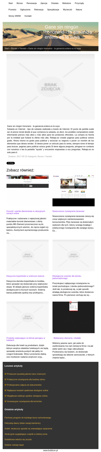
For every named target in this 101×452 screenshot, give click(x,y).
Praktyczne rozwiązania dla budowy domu (26, 379)
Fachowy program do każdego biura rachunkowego (28, 418)
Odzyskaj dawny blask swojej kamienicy (23, 423)
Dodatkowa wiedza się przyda (18, 439)
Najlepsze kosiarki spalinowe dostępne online (27, 390)
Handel (23, 48)
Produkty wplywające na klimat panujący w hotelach (26, 339)
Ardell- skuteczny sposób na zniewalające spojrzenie (28, 429)
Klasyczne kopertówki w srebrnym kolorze (25, 276)
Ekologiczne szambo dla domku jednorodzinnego (66, 277)
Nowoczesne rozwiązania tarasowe (68, 211)
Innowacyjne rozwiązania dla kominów (24, 401)
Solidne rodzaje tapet (14, 445)
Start (7, 48)
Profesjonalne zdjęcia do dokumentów (24, 385)
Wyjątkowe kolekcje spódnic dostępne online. (27, 396)
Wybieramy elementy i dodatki (66, 338)
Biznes (14, 48)
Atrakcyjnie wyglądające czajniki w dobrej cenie (26, 434)
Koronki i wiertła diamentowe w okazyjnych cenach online (26, 212)
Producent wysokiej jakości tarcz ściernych (26, 374)
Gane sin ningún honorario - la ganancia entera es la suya (54, 48)
